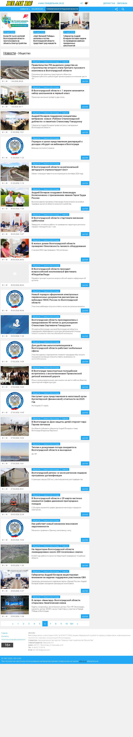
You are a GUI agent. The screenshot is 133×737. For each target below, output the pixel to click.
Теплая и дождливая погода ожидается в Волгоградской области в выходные (53, 448)
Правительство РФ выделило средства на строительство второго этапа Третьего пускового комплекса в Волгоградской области (57, 67)
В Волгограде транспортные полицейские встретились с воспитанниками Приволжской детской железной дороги (55, 373)
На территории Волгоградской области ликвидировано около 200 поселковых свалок (55, 550)
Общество (37, 62)
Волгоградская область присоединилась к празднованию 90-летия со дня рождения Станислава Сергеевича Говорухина (59, 322)
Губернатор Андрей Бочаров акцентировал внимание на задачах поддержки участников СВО (59, 575)
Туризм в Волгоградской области (62, 9)
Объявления (37, 9)
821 (71, 623)
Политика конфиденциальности (13, 639)
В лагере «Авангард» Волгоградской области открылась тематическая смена (55, 601)
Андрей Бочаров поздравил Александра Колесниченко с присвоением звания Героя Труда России (57, 195)
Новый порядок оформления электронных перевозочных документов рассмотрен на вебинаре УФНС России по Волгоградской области (58, 297)
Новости (24, 9)
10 (66, 623)
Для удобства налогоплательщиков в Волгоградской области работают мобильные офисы (59, 346)
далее (85, 81)
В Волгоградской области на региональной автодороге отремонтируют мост (53, 168)
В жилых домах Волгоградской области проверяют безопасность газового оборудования (58, 244)
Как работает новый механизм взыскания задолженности (53, 525)
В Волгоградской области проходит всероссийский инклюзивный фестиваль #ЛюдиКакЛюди (57, 270)
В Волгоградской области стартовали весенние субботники (56, 219)
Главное (65, 62)
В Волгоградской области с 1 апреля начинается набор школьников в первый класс (56, 91)
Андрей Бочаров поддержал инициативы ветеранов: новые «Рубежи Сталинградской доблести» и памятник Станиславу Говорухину (58, 118)
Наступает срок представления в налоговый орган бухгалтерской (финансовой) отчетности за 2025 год (58, 397)
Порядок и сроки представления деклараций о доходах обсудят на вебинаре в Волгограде (55, 142)
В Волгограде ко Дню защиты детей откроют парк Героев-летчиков (57, 423)
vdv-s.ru (83, 661)
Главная (4, 633)
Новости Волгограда (51, 62)
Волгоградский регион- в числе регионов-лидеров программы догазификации (57, 474)
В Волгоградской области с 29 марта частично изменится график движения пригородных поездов (58, 499)
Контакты (5, 636)
